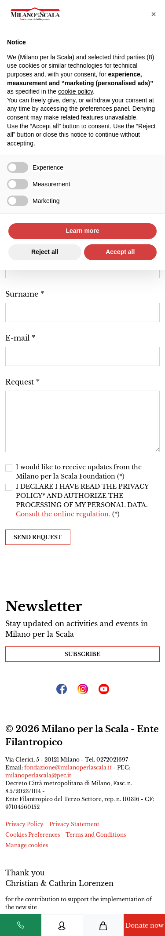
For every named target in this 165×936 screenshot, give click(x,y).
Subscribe (82, 654)
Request (19, 381)
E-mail (17, 338)
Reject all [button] (44, 251)
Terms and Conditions (96, 834)
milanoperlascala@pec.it (38, 775)
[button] (154, 14)
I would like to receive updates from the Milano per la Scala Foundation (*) (79, 471)
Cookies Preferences (32, 834)
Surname (21, 294)
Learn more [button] (82, 230)
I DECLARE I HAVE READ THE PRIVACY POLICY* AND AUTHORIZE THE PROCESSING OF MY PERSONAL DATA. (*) (82, 500)
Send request (38, 537)
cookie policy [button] (75, 91)
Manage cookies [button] (26, 845)
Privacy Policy (24, 824)
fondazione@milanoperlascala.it (68, 767)
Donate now (144, 925)
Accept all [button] (120, 251)
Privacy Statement (74, 824)
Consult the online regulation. (64, 514)
